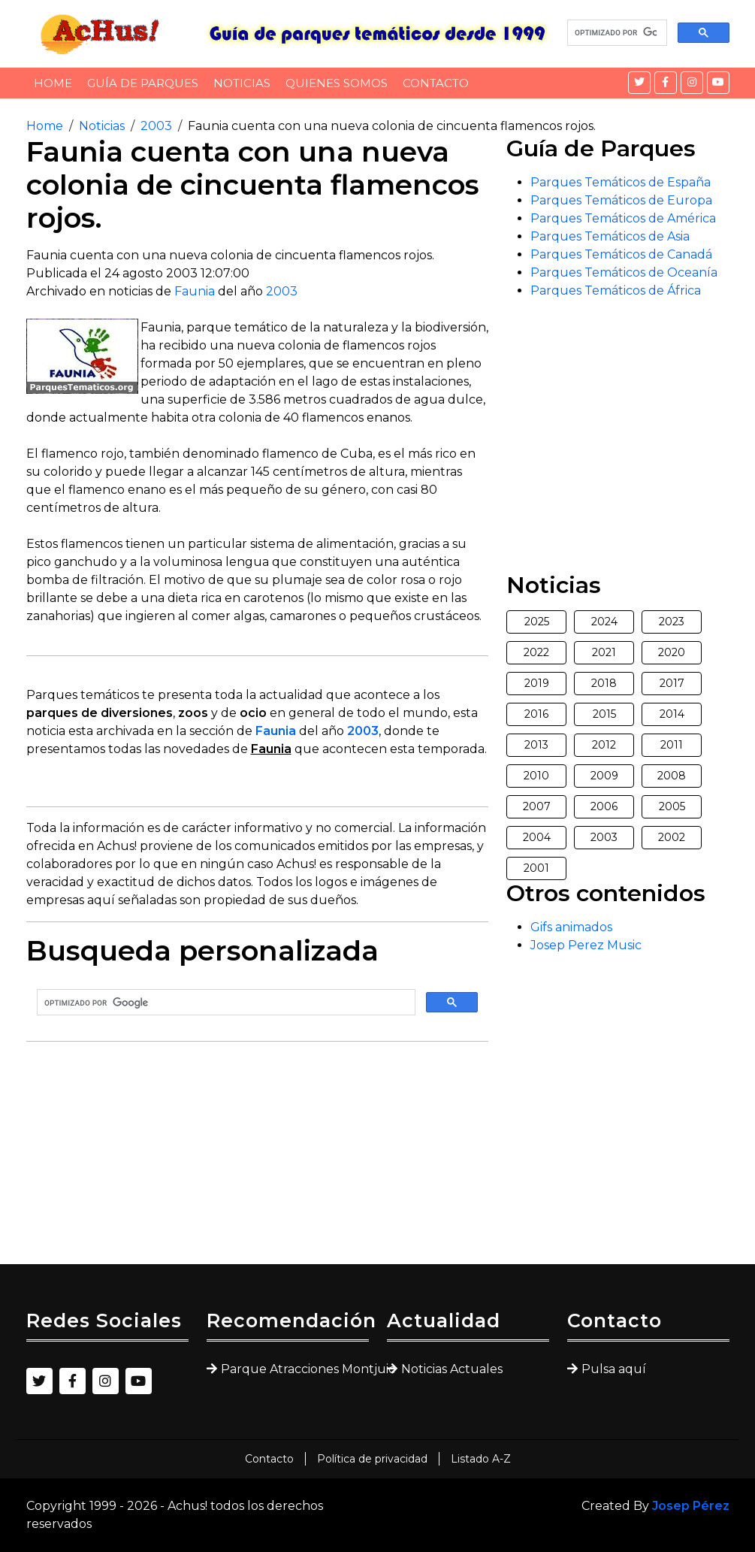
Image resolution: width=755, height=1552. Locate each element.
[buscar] (616, 33)
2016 (536, 714)
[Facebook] (665, 82)
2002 (671, 837)
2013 (536, 745)
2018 (604, 683)
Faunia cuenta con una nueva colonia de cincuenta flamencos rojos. (392, 126)
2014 (672, 714)
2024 (604, 621)
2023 (671, 621)
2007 (537, 806)
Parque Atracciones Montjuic (295, 1369)
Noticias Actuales (452, 1369)
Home (53, 83)
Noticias (241, 83)
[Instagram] (692, 82)
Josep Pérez (690, 1506)
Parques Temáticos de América (623, 218)
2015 (604, 714)
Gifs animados (571, 927)
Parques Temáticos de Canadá (621, 254)
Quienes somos (336, 83)
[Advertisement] (257, 1159)
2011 (671, 745)
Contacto (436, 83)
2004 (537, 837)
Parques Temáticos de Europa (621, 200)
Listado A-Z (481, 1459)
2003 (156, 126)
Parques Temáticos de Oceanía (623, 272)
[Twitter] (639, 82)
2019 (536, 683)
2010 (536, 775)
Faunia (194, 291)
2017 (672, 683)
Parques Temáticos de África (615, 290)
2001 (536, 868)
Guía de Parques (142, 83)
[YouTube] (718, 82)
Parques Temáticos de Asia (610, 236)
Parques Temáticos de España (620, 182)
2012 (604, 745)
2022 (536, 652)
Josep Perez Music (586, 945)
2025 (536, 621)
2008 (671, 775)
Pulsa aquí (613, 1369)
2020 (671, 652)
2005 (672, 806)
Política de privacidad (372, 1459)
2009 (604, 775)
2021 (604, 652)
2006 (604, 806)
